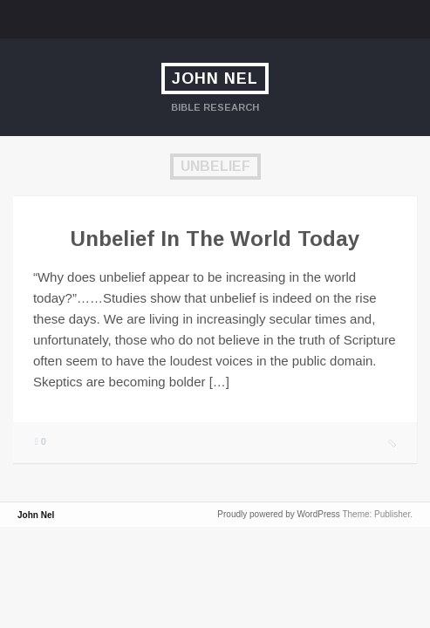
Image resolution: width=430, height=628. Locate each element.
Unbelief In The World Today (215, 238)
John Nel (215, 78)
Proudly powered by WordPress (278, 514)
